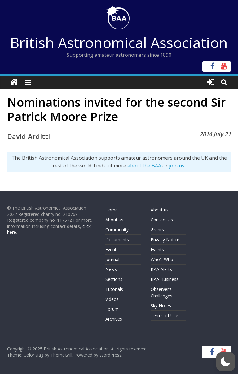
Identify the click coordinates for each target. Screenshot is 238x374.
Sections (113, 279)
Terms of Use (164, 315)
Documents (117, 240)
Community (117, 230)
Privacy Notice (165, 240)
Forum (112, 309)
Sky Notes (161, 306)
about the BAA (144, 165)
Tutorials (114, 289)
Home (111, 210)
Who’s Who (162, 259)
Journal (112, 259)
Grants (157, 230)
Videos (112, 299)
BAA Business (164, 279)
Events (112, 249)
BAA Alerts (161, 269)
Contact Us (162, 220)
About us (114, 220)
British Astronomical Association (119, 42)
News (111, 269)
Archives (113, 319)
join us (176, 165)
